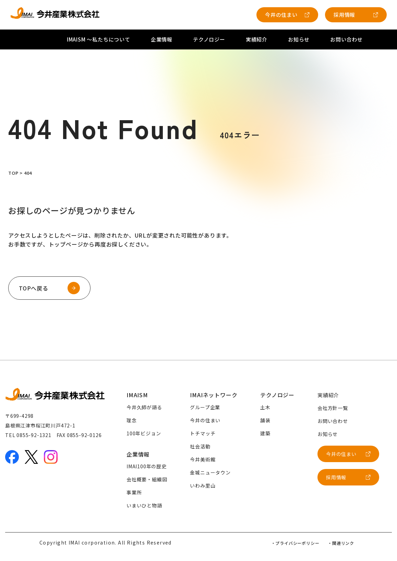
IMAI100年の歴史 (147, 466)
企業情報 (161, 39)
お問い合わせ (346, 39)
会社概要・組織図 (147, 479)
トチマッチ (202, 433)
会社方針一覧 (332, 407)
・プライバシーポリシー (295, 543)
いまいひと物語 (144, 505)
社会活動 (200, 446)
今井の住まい (281, 14)
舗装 (265, 420)
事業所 (134, 492)
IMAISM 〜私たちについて (98, 39)
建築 (265, 433)
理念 (132, 420)
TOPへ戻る (33, 288)
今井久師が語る (144, 407)
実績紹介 (256, 39)
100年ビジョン (144, 433)
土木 (265, 407)
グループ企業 (205, 407)
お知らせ (299, 39)
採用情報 (344, 14)
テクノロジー (209, 39)
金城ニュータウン (210, 472)
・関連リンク (341, 543)
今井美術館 (202, 459)
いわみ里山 (202, 485)
